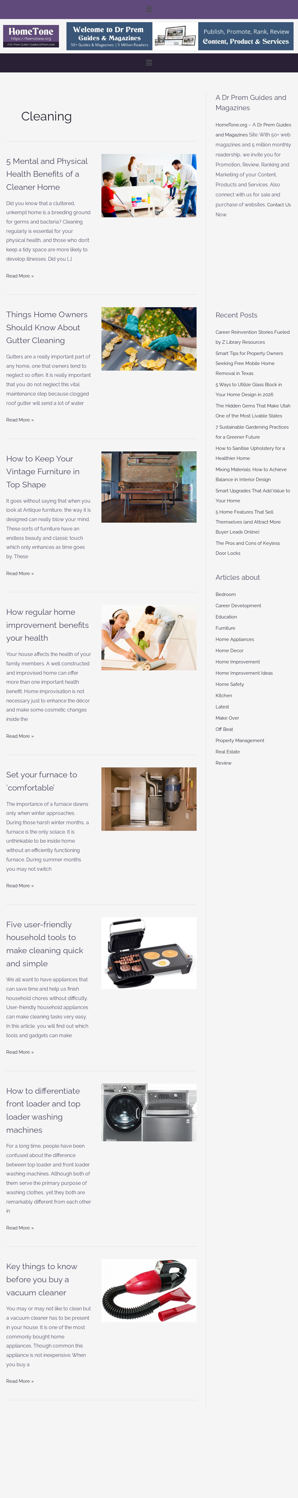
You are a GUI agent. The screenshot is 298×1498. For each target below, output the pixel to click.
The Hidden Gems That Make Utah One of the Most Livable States (249, 416)
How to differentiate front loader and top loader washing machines (46, 1168)
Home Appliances (236, 649)
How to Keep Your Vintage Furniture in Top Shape (47, 496)
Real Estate (228, 762)
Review (224, 773)
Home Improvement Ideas (246, 683)
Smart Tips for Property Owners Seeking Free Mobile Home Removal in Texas (252, 363)
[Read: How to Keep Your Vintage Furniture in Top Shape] (149, 512)
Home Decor (230, 660)
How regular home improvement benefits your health (37, 663)
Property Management (242, 750)
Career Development (240, 615)
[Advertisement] (254, 265)
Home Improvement (239, 672)
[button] (149, 9)
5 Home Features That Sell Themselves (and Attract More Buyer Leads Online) (250, 532)
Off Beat (225, 739)
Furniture (226, 638)
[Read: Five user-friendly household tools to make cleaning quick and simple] (149, 1005)
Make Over (228, 728)
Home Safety (231, 694)
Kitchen (224, 705)
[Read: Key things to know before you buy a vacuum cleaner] (149, 1355)
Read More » (21, 288)
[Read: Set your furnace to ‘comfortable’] (149, 851)
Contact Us (228, 215)
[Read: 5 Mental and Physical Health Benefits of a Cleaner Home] (149, 185)
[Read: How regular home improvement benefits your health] (149, 663)
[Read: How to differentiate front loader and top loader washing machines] (149, 1164)
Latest (223, 717)
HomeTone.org (233, 125)
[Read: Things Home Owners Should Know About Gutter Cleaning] (149, 352)
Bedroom (227, 604)
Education (227, 627)
